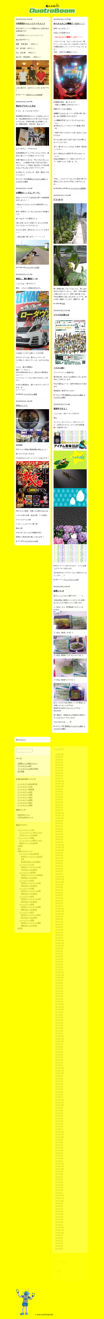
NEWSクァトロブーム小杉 (31, 867)
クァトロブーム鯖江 (25, 803)
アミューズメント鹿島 (26, 838)
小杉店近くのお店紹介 (29, 870)
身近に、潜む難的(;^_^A (27, 279)
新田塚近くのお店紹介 (29, 878)
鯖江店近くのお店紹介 (29, 917)
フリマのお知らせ (61, 315)
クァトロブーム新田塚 (78, 188)
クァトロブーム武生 (32, 267)
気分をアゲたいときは (26, 106)
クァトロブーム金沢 (25, 797)
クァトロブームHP (24, 766)
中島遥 (20, 846)
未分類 (20, 928)
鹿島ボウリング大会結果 (28, 843)
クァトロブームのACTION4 (28, 769)
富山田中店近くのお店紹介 (31, 862)
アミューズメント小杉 (71, 579)
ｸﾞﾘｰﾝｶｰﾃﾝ (58, 199)
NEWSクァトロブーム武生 (31, 883)
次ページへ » (21, 739)
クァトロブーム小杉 (31, 541)
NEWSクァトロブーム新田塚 (31, 875)
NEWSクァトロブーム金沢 (31, 899)
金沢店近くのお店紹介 (29, 901)
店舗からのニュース (25, 851)
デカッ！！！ (22, 405)
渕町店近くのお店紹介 (29, 894)
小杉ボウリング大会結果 (34, 94)
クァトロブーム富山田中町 (27, 784)
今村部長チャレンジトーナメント (30, 23)
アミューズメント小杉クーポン (30, 832)
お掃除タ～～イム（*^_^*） (28, 193)
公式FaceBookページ (25, 817)
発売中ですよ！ (60, 408)
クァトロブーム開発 (25, 800)
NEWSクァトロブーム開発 (31, 907)
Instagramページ (24, 815)
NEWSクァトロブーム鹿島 (31, 923)
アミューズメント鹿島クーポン (30, 840)
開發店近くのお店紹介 (29, 909)
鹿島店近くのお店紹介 (29, 925)
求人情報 (21, 771)
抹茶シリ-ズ (59, 591)
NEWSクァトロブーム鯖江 (36, 179)
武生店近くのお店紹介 (29, 886)
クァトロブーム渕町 (25, 794)
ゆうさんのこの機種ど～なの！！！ (69, 23)
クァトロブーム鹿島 (30, 394)
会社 (63, 303)
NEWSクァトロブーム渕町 (31, 891)
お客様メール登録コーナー (27, 763)
